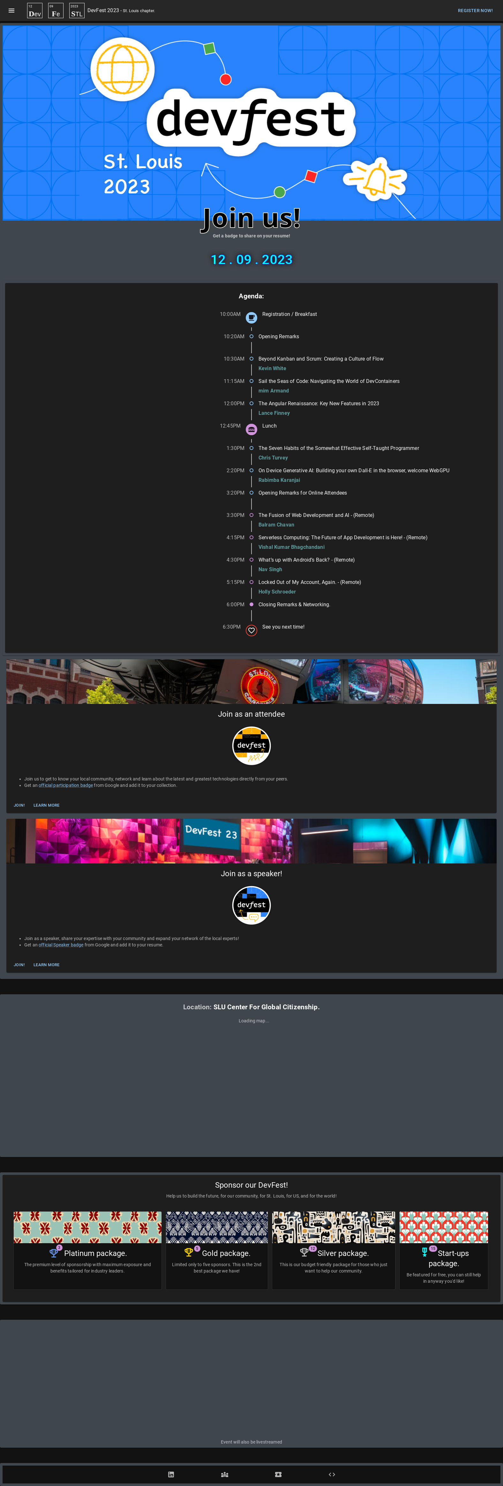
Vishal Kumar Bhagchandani (292, 547)
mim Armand (274, 391)
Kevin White (272, 368)
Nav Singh (270, 569)
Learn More (46, 805)
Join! (19, 805)
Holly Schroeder (277, 592)
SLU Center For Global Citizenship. (267, 1007)
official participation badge (66, 785)
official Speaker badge (61, 944)
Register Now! (475, 11)
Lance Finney (274, 413)
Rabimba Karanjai (279, 480)
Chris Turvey (273, 458)
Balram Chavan (276, 525)
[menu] (11, 10)
